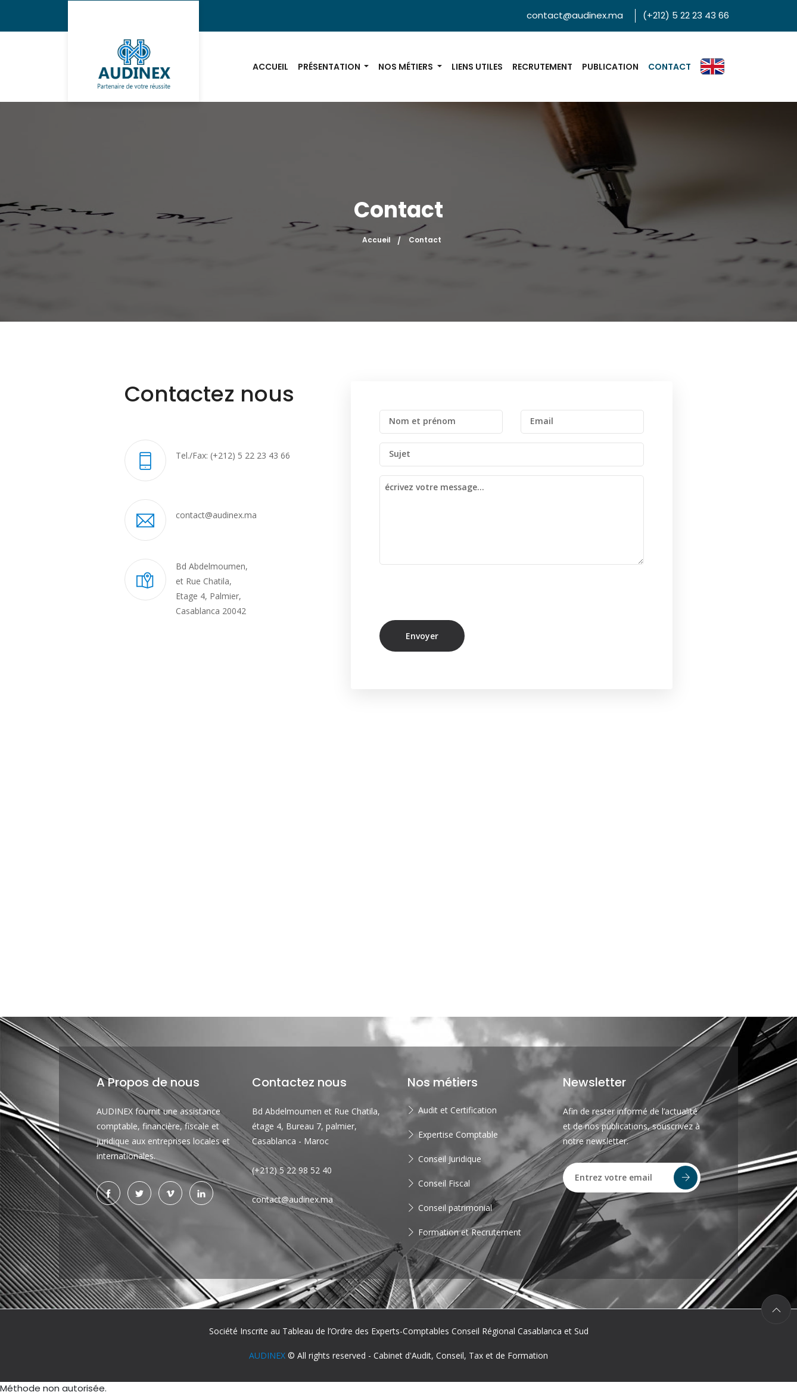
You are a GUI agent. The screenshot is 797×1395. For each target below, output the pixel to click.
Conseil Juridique (449, 1158)
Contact (669, 67)
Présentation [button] (330, 67)
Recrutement (542, 67)
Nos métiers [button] (406, 67)
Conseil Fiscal (444, 1183)
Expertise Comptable (458, 1134)
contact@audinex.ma (575, 15)
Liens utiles (477, 67)
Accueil (270, 67)
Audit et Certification (457, 1110)
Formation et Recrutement (469, 1232)
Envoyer (422, 636)
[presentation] (461, 597)
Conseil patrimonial (455, 1207)
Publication (610, 67)
